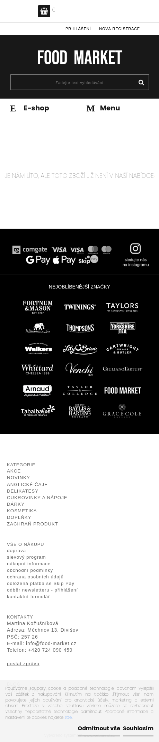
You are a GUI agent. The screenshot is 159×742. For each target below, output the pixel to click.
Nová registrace (119, 29)
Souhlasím (138, 728)
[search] (141, 82)
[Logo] (79, 57)
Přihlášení (78, 29)
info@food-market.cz (51, 643)
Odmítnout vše (99, 728)
